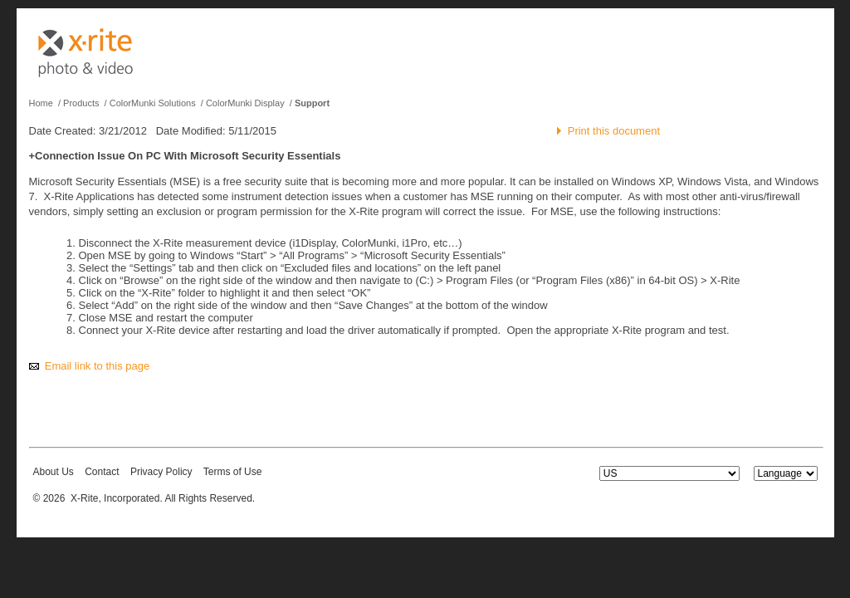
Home (41, 103)
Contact (102, 472)
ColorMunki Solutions (153, 103)
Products (81, 103)
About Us (53, 472)
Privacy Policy (161, 472)
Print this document (614, 131)
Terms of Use (232, 472)
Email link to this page (97, 366)
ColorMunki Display (245, 103)
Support (312, 103)
